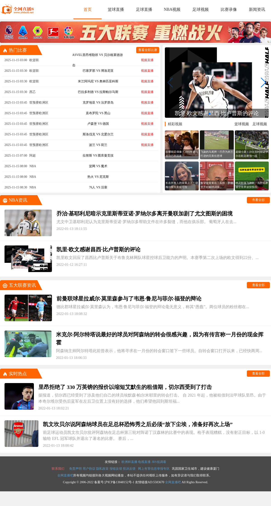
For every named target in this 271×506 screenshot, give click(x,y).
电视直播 (144, 462)
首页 (88, 9)
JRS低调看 (159, 462)
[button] (209, 114)
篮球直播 (116, 9)
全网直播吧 (65, 475)
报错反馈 (116, 468)
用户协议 (89, 468)
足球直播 (144, 9)
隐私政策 (102, 468)
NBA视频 (172, 9)
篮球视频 (241, 124)
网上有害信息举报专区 (154, 468)
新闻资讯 (257, 9)
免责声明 (75, 468)
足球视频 (200, 9)
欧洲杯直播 (129, 462)
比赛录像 (229, 9)
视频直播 (147, 60)
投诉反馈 (129, 468)
